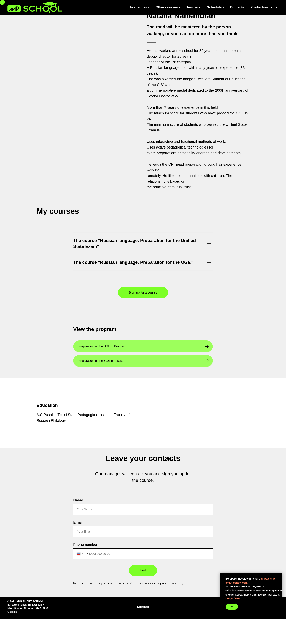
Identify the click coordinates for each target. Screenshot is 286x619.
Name (78, 500)
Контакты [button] (143, 606)
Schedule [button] (214, 7)
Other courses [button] (166, 7)
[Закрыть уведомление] (279, 576)
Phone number (85, 545)
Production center (264, 7)
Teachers (193, 7)
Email (77, 522)
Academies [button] (138, 7)
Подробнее (232, 598)
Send (143, 570)
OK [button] (231, 606)
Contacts (237, 7)
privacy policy (175, 583)
